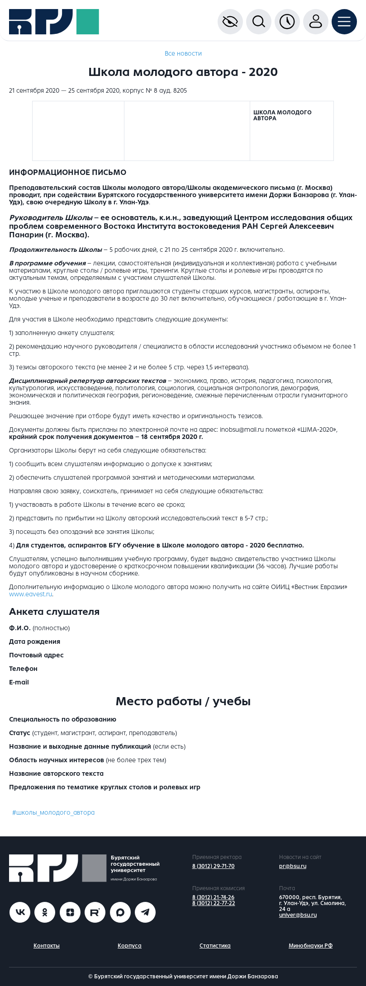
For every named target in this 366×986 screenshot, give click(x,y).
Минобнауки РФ (311, 945)
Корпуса (130, 945)
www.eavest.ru (30, 594)
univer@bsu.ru (298, 915)
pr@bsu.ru (292, 866)
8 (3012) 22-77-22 (213, 903)
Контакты (46, 945)
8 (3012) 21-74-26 (213, 897)
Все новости (183, 53)
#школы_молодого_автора (53, 812)
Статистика (215, 945)
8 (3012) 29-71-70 (213, 866)
